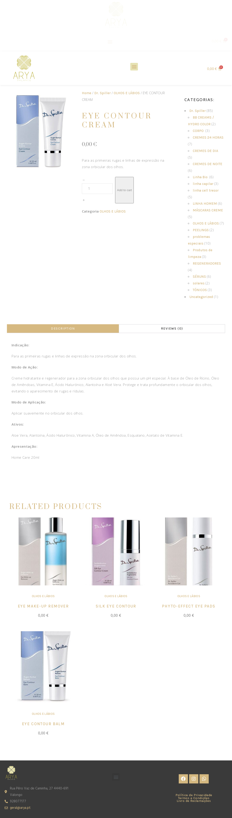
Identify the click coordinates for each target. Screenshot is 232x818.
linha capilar (203, 184)
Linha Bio (200, 177)
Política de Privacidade (193, 795)
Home (86, 93)
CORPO (199, 131)
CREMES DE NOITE (207, 164)
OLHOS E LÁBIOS (127, 93)
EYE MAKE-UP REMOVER (43, 606)
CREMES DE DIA (206, 151)
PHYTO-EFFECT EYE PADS (188, 606)
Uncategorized (201, 297)
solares (199, 283)
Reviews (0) (172, 328)
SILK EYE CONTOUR (116, 606)
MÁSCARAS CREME (208, 210)
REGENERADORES (207, 263)
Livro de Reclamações (194, 801)
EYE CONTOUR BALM (43, 724)
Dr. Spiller (102, 93)
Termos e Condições (193, 798)
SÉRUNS (199, 277)
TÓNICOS (200, 290)
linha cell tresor (206, 190)
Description (63, 328)
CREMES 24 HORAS (208, 137)
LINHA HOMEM (205, 204)
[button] (110, 41)
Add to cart (124, 190)
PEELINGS (201, 230)
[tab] (63, 328)
